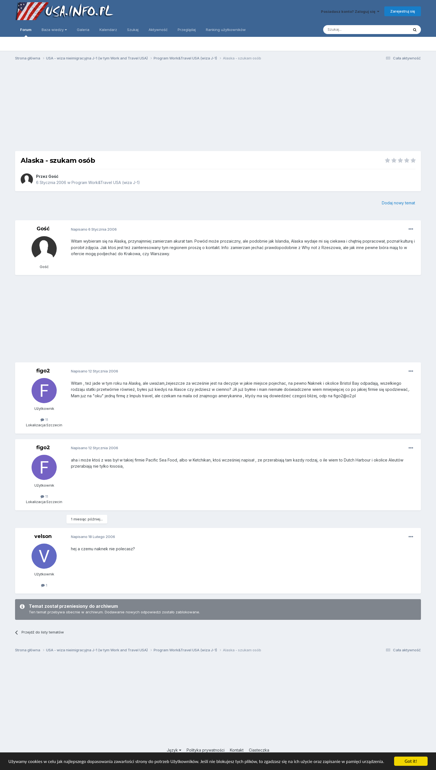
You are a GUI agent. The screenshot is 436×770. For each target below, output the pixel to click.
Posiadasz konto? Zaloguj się (350, 11)
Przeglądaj (187, 29)
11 (44, 419)
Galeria (83, 29)
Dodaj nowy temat (398, 202)
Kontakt (237, 750)
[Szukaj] (352, 29)
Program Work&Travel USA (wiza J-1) (106, 182)
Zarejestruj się (402, 11)
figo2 (43, 371)
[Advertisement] (218, 108)
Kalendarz (108, 29)
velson (43, 536)
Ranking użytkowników (226, 29)
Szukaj (133, 29)
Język (174, 750)
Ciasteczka (259, 750)
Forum (26, 32)
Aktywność (158, 29)
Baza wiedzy (54, 29)
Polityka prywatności (206, 750)
